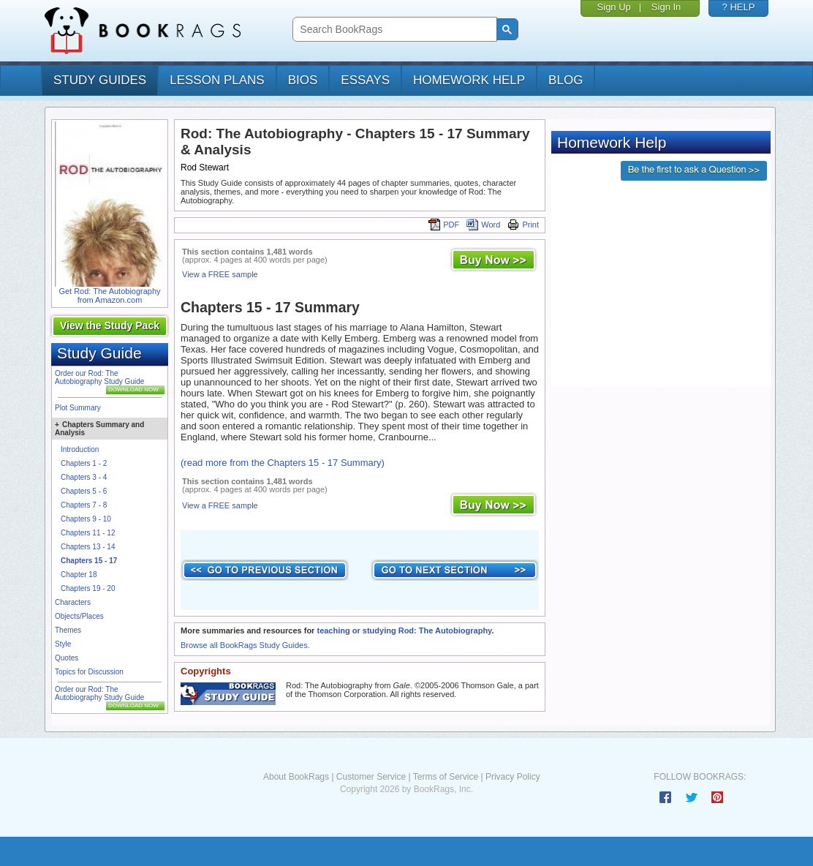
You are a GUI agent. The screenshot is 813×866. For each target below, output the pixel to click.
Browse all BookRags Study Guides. (245, 645)
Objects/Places (79, 616)
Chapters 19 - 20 (88, 588)
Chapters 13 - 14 (88, 547)
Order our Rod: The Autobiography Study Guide (99, 377)
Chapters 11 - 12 (88, 533)
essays (365, 80)
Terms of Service (445, 777)
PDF (443, 224)
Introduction (80, 449)
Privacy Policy (512, 777)
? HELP (738, 6)
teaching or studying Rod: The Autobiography (404, 630)
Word (483, 224)
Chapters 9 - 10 (86, 519)
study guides (99, 80)
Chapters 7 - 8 (84, 505)
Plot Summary (78, 408)
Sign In (666, 6)
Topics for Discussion (89, 672)
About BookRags (296, 777)
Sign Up (614, 6)
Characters (73, 602)
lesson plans (217, 80)
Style (63, 644)
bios (303, 80)
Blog (565, 80)
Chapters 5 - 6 (84, 491)
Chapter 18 (79, 575)
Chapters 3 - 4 (84, 477)
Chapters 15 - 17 (89, 561)
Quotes (66, 658)
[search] (393, 29)
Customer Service (371, 777)
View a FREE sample (220, 274)
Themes (68, 630)
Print (523, 224)
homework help (469, 80)
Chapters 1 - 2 (84, 463)
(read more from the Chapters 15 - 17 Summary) (283, 462)
